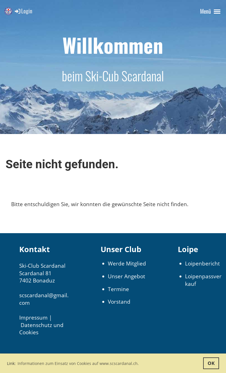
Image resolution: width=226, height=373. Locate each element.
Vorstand (119, 301)
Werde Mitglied (127, 263)
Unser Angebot (126, 276)
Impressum (33, 317)
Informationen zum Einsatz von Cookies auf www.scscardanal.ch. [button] (78, 363)
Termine (118, 289)
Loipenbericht (202, 263)
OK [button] (211, 363)
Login (23, 11)
